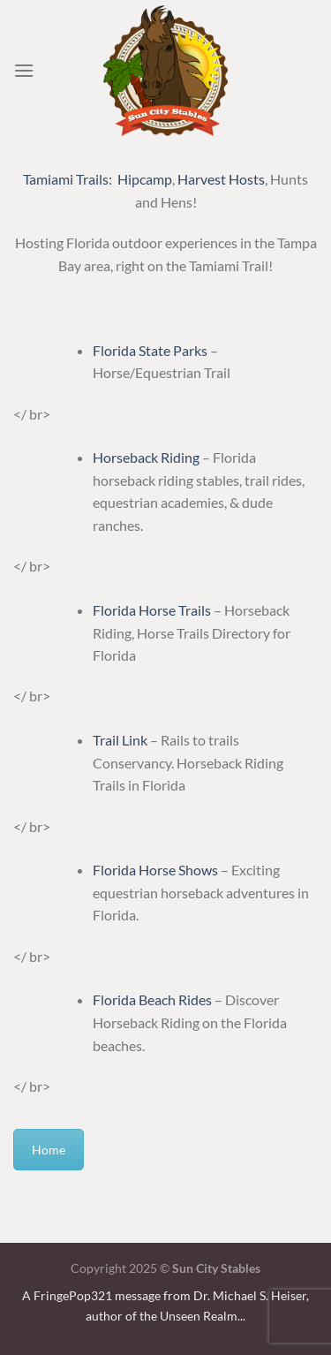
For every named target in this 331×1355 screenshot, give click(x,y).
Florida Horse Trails (152, 610)
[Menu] (23, 70)
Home (48, 1149)
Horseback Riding (146, 457)
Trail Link (120, 739)
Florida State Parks (151, 350)
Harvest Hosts (221, 178)
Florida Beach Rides (153, 999)
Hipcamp (144, 178)
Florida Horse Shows (155, 869)
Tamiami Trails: (67, 178)
